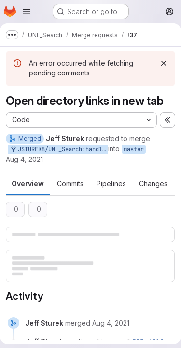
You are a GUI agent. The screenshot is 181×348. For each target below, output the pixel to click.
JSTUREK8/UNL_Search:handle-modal (59, 149)
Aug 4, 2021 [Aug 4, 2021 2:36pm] (24, 159)
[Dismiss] (163, 63)
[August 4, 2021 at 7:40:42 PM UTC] (110, 323)
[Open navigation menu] (26, 11)
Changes (153, 183)
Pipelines (111, 183)
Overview (28, 183)
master (134, 149)
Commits (70, 183)
